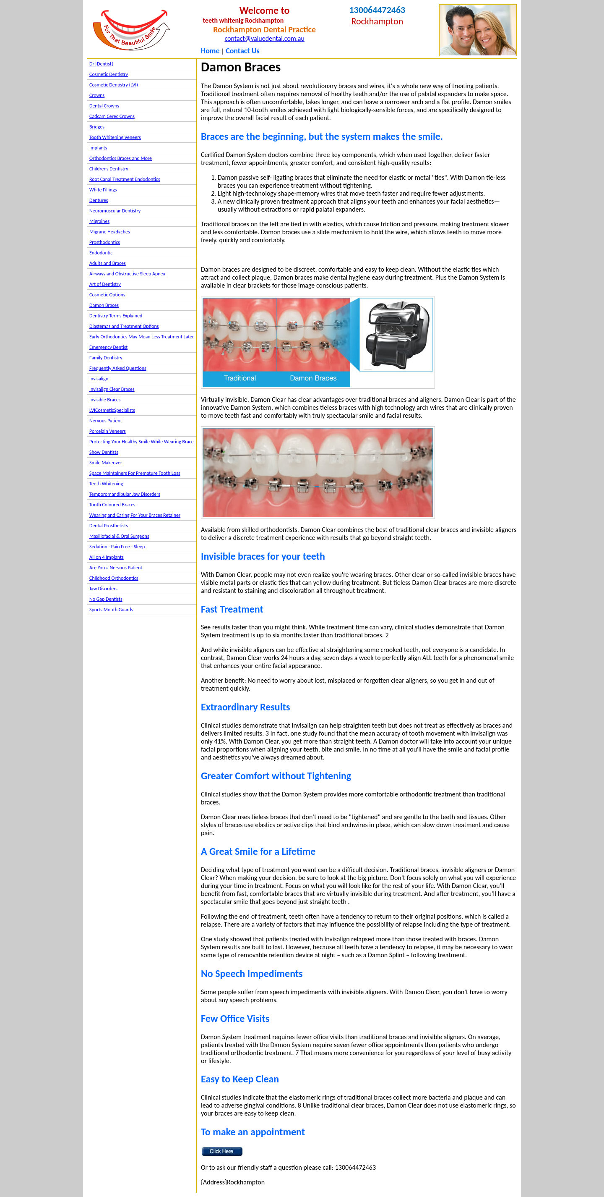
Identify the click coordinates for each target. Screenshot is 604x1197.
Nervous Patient (105, 421)
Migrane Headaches (109, 232)
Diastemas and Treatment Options (124, 326)
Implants (98, 148)
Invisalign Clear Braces (112, 389)
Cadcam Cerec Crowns (112, 116)
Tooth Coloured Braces (112, 505)
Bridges (96, 127)
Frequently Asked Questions (117, 368)
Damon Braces (104, 305)
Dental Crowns (104, 106)
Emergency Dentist (108, 347)
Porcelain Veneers (107, 431)
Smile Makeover (105, 463)
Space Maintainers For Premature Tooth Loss (134, 473)
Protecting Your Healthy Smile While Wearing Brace (141, 442)
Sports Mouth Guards (111, 610)
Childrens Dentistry (108, 169)
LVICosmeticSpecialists (112, 410)
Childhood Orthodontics (113, 578)
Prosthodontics (104, 242)
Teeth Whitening (106, 484)
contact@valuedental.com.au (264, 38)
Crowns (96, 95)
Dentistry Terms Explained (115, 316)
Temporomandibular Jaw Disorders (124, 494)
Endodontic (100, 253)
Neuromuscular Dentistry (115, 211)
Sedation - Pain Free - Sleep (117, 547)
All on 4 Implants (106, 557)
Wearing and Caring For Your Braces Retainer (134, 515)
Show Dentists (103, 452)
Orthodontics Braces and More (120, 158)
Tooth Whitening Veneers (115, 137)
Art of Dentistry (105, 284)
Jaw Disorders (103, 589)
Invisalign (98, 379)
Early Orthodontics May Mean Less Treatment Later (141, 337)
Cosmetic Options (107, 295)
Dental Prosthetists (108, 526)
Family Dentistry (105, 358)
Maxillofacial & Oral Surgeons (119, 536)
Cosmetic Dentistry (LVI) (113, 85)
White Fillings (103, 190)
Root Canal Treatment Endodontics (124, 179)
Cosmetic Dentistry (108, 74)
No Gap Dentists (105, 599)
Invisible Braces (104, 400)
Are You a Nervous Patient (115, 568)
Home (210, 50)
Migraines (99, 221)
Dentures (98, 200)
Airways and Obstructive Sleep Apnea (127, 274)
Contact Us (242, 50)
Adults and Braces (107, 263)
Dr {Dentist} (101, 64)
